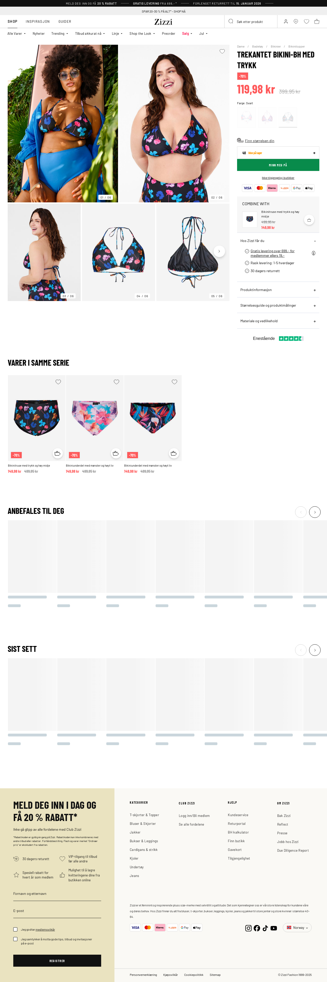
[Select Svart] (287, 117)
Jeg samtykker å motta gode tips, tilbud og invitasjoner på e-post (56, 941)
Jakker (135, 832)
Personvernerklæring (143, 975)
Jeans (134, 875)
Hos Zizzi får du (252, 240)
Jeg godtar (38, 929)
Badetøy (258, 46)
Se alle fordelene (191, 824)
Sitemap (215, 975)
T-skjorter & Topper (144, 815)
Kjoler (134, 858)
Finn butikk (236, 841)
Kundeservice (238, 815)
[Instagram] (248, 928)
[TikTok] (265, 928)
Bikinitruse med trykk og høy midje (29, 465)
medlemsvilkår (45, 929)
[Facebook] (257, 928)
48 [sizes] (252, 153)
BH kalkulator (238, 832)
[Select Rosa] (246, 117)
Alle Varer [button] (14, 33)
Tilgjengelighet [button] (239, 858)
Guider (65, 21)
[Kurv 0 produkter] (317, 21)
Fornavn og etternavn (29, 893)
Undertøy (137, 867)
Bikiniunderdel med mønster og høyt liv (89, 465)
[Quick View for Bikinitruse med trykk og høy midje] (58, 453)
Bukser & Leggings (144, 841)
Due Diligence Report (293, 850)
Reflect (282, 824)
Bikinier (276, 46)
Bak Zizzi (283, 815)
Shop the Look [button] (140, 33)
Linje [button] (115, 33)
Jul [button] (201, 33)
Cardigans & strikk (144, 849)
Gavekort (235, 849)
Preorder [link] (169, 33)
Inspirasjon (38, 21)
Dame (241, 46)
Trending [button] (57, 33)
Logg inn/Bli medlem (194, 815)
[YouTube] (274, 928)
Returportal (237, 823)
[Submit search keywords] (231, 21)
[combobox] (251, 21)
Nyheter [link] (39, 33)
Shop (12, 21)
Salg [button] (185, 33)
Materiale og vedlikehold (259, 320)
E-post (18, 910)
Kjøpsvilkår (170, 975)
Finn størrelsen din (259, 140)
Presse (282, 833)
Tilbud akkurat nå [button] (88, 33)
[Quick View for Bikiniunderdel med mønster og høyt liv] (116, 453)
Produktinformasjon (256, 289)
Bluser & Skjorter (143, 823)
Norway (296, 927)
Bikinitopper (296, 46)
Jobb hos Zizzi (288, 841)
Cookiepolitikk (193, 975)
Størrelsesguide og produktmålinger (268, 305)
